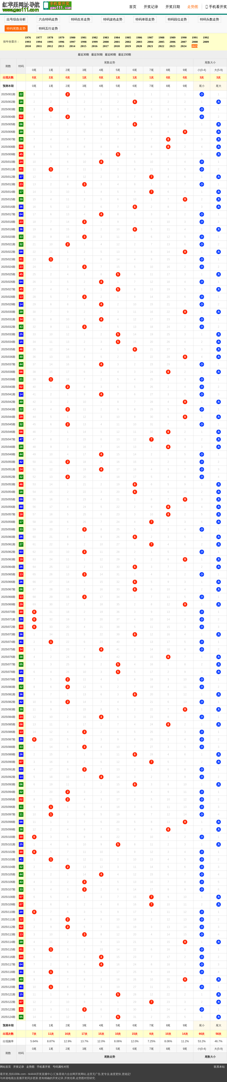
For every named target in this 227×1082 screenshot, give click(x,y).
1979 (61, 37)
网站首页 (5, 1066)
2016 (94, 46)
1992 (206, 37)
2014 (72, 46)
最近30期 (83, 54)
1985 (128, 37)
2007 (184, 41)
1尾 (51, 86)
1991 (195, 37)
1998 (83, 41)
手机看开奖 (218, 7)
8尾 (168, 86)
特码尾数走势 (16, 28)
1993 (28, 41)
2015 (83, 46)
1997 (72, 41)
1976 (28, 37)
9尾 (185, 86)
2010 (28, 46)
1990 (184, 37)
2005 (161, 41)
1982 (95, 37)
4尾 (101, 86)
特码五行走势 (48, 28)
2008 (195, 41)
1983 (106, 37)
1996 (61, 41)
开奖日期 (172, 7)
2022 (161, 46)
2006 (172, 41)
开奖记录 (151, 7)
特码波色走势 (112, 19)
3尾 (84, 86)
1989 (172, 37)
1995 (50, 41)
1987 (150, 37)
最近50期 (96, 54)
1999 (95, 41)
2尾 (68, 86)
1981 (83, 37)
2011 (39, 46)
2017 (106, 46)
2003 (139, 41)
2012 (50, 46)
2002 (128, 41)
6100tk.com (19, 1074)
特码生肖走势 (80, 19)
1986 (139, 37)
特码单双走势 (145, 19)
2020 (139, 46)
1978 (50, 37)
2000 (106, 41)
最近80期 (110, 54)
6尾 (135, 86)
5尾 (118, 86)
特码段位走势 (177, 19)
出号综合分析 (16, 19)
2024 (183, 46)
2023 (172, 46)
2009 (206, 41)
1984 (117, 37)
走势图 (192, 7)
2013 (61, 46)
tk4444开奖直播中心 (40, 1074)
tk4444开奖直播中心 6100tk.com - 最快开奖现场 (20, 6)
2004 (150, 41)
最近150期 (124, 54)
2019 (128, 46)
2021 (150, 46)
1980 (72, 37)
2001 (117, 41)
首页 (132, 7)
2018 (117, 46)
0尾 (34, 86)
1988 (161, 37)
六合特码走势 (48, 19)
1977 (39, 37)
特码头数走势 (209, 19)
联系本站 (219, 1066)
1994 (39, 41)
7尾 (151, 86)
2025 (194, 46)
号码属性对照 (61, 1066)
